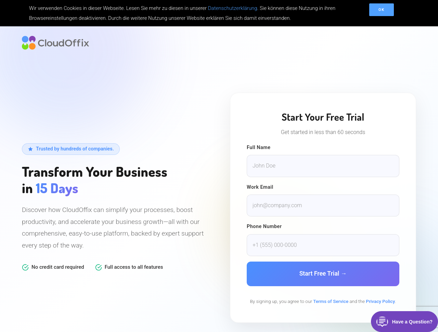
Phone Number (264, 226)
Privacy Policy (380, 301)
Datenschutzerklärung (232, 8)
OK (381, 10)
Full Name (259, 147)
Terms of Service (330, 301)
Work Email (260, 187)
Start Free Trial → (323, 273)
